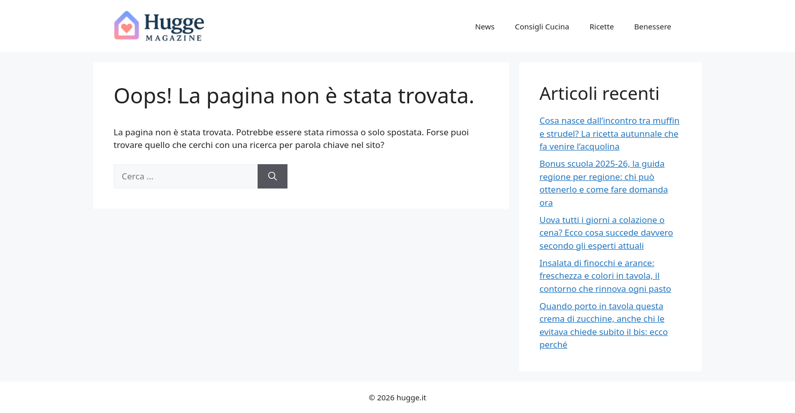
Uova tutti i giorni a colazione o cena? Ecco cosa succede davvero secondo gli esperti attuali (606, 232)
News (485, 26)
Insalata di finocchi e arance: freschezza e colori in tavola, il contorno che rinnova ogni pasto (605, 275)
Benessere (652, 26)
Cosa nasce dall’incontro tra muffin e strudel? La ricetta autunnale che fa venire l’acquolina (609, 133)
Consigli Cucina (542, 26)
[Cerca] (272, 176)
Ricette (602, 26)
